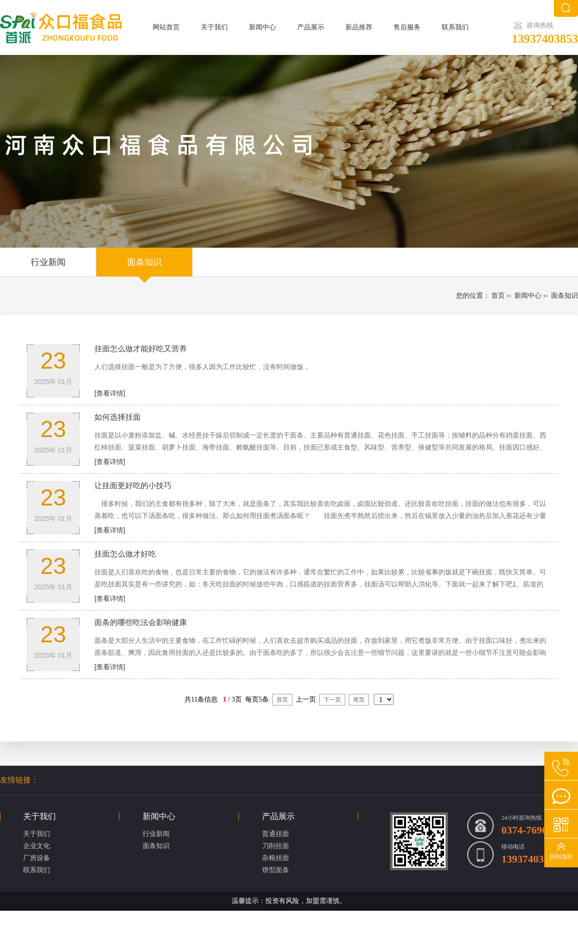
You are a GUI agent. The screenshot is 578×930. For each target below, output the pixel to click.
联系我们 (455, 27)
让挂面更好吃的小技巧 (132, 485)
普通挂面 (275, 833)
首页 (498, 295)
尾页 (359, 699)
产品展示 (310, 27)
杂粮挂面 (275, 858)
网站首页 (166, 27)
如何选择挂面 (117, 417)
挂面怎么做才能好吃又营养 (140, 349)
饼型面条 (275, 870)
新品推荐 (358, 27)
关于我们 (214, 27)
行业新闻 (48, 262)
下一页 (332, 699)
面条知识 (144, 262)
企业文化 (36, 846)
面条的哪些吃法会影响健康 (140, 622)
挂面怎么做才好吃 (125, 554)
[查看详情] (109, 393)
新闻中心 (262, 27)
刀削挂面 (275, 846)
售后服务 (407, 27)
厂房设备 (36, 858)
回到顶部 (561, 856)
